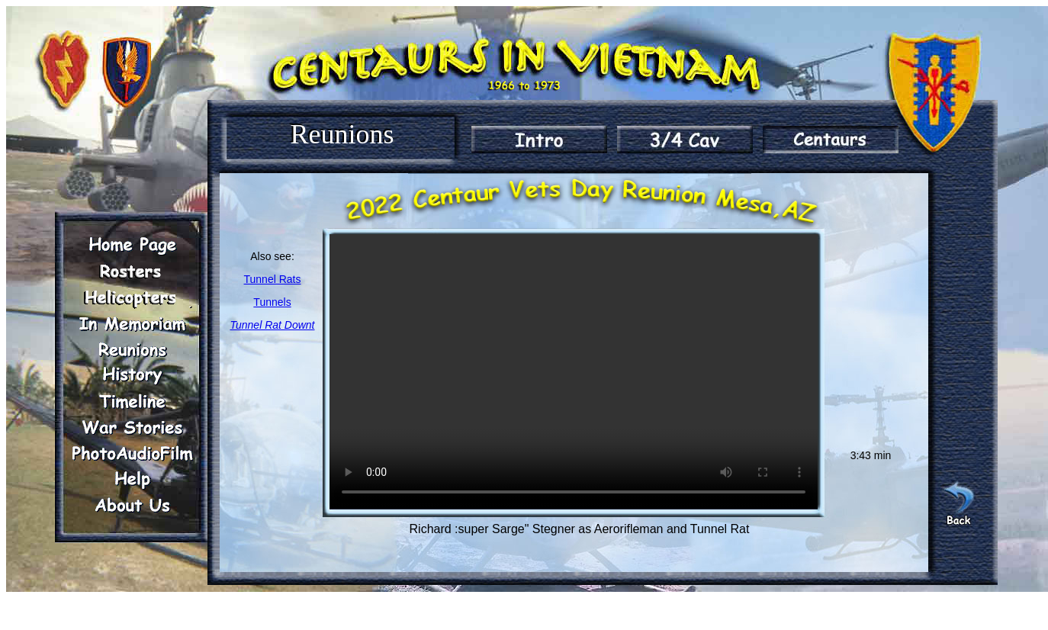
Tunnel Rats (272, 279)
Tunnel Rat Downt (272, 325)
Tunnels (272, 302)
